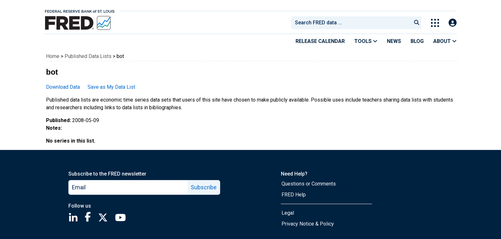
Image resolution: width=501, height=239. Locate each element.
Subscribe (204, 187)
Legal (287, 213)
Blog (417, 41)
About (445, 41)
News (394, 41)
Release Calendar (320, 41)
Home (52, 56)
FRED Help (293, 195)
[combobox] (350, 22)
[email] (128, 187)
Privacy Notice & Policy (307, 224)
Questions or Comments (308, 184)
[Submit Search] (416, 22)
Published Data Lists (88, 56)
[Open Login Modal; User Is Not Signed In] (453, 23)
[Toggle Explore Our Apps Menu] (435, 23)
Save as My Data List (111, 87)
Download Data (63, 87)
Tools (365, 41)
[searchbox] (352, 22)
